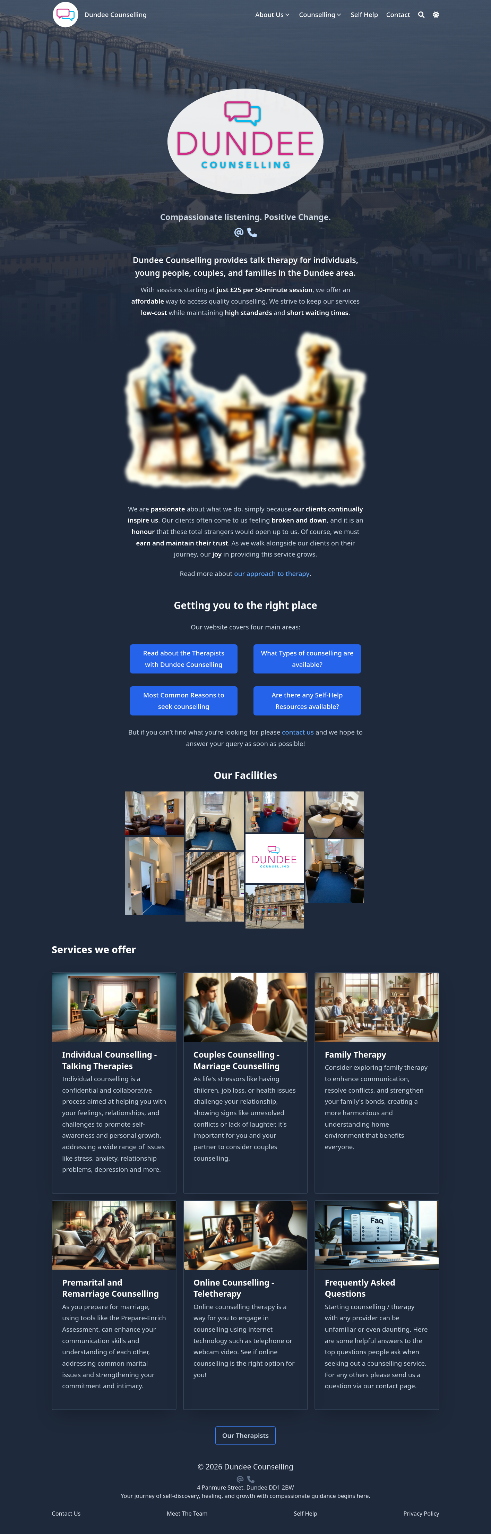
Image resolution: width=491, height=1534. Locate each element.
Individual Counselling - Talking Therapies (109, 1060)
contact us (298, 732)
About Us (269, 14)
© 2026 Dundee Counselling (245, 1467)
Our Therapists (245, 1435)
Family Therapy (355, 1054)
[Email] (239, 232)
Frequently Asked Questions (360, 1288)
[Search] (421, 14)
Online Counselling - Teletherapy (233, 1288)
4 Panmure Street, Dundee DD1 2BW (245, 1487)
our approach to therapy (271, 573)
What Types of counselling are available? (307, 659)
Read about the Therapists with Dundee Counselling (183, 659)
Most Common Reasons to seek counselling (183, 700)
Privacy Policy (421, 1513)
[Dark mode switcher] (436, 14)
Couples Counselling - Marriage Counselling (236, 1060)
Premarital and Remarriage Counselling (110, 1288)
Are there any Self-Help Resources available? (307, 700)
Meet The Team (187, 1513)
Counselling (317, 14)
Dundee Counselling (115, 14)
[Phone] (252, 232)
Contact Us (66, 1513)
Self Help (305, 1513)
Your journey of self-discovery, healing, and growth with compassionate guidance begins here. (245, 1496)
